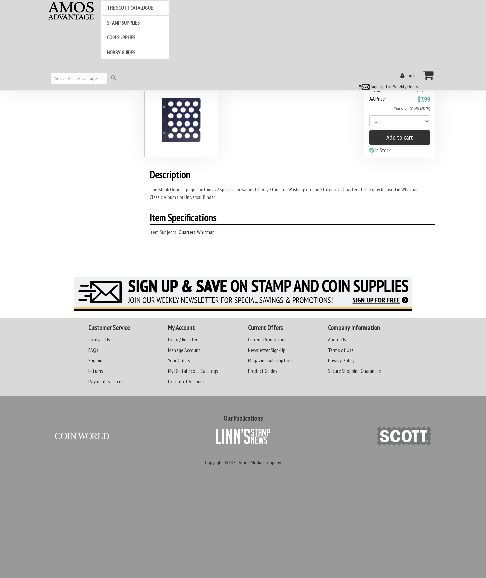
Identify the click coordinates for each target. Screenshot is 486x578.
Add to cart (399, 137)
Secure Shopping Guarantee (354, 370)
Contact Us (99, 339)
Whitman (206, 232)
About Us (337, 339)
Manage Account (184, 350)
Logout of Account (186, 381)
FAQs (93, 350)
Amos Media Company (260, 462)
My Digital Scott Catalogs (193, 370)
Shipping (96, 360)
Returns (95, 370)
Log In (408, 75)
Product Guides (262, 370)
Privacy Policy (341, 360)
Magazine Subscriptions (271, 360)
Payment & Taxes (106, 381)
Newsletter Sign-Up (267, 350)
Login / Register (182, 339)
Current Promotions (267, 339)
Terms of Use (341, 350)
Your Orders (179, 360)
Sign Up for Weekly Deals (387, 86)
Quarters (187, 232)
